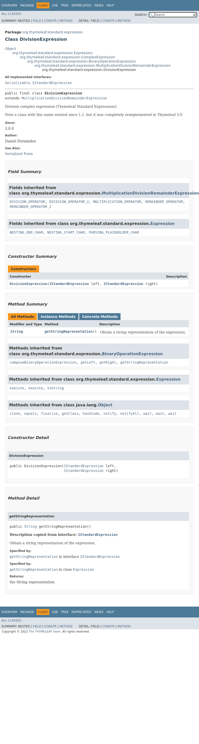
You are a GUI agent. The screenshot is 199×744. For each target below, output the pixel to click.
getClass (70, 414)
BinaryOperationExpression (132, 353)
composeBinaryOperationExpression (43, 362)
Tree (65, 5)
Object (10, 49)
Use (55, 5)
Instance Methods (58, 317)
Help (110, 5)
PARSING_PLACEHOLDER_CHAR (114, 232)
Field (37, 20)
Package (27, 5)
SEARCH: (141, 15)
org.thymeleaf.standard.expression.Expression (52, 53)
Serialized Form (19, 154)
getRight (107, 362)
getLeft (88, 362)
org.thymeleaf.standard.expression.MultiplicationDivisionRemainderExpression (103, 65)
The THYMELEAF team (44, 631)
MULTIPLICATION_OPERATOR (117, 202)
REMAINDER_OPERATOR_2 (30, 207)
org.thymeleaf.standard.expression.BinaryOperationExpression (81, 61)
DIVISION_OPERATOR (27, 202)
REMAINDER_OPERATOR (164, 202)
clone (15, 414)
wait (147, 414)
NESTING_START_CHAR (66, 232)
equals (30, 414)
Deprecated (81, 5)
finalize (49, 414)
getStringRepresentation (69, 331)
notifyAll (129, 414)
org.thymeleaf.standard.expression (52, 32)
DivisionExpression (28, 284)
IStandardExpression (52, 83)
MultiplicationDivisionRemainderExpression (64, 98)
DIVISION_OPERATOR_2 (69, 202)
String (16, 331)
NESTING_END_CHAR (26, 232)
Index (99, 5)
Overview (9, 5)
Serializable (17, 83)
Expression (162, 223)
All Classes (11, 14)
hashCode (91, 414)
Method (66, 20)
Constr (50, 20)
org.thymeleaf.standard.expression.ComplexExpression (67, 57)
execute (17, 388)
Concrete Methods (100, 317)
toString (55, 388)
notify (109, 414)
